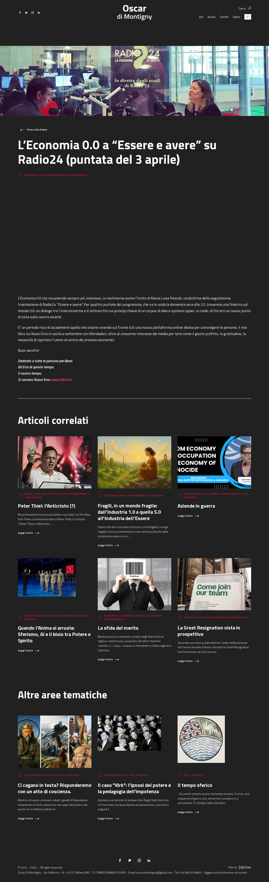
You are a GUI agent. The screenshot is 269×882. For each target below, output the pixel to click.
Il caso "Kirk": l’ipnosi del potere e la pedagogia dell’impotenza (134, 788)
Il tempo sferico (195, 785)
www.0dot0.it (61, 379)
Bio (201, 29)
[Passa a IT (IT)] (248, 29)
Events (224, 29)
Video (236, 29)
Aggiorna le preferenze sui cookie (225, 872)
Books (212, 29)
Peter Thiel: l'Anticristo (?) (46, 506)
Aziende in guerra (196, 506)
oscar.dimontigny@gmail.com (153, 872)
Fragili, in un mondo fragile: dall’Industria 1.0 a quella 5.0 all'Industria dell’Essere (129, 512)
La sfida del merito (118, 628)
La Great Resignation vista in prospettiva (209, 631)
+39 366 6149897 (190, 872)
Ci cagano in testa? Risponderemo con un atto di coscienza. (54, 788)
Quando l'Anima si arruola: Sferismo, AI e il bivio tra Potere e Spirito (54, 634)
